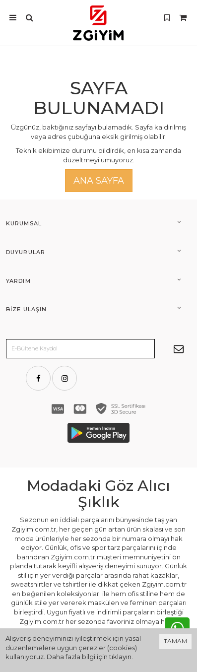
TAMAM (175, 641)
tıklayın (120, 657)
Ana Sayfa (98, 180)
